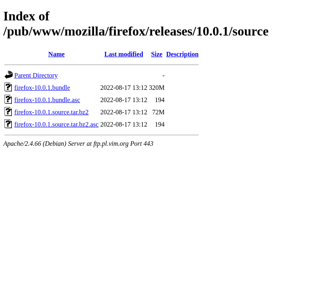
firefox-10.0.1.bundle (42, 87)
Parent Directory (36, 75)
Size (157, 54)
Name (56, 54)
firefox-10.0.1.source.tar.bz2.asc (56, 124)
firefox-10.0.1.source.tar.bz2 (51, 112)
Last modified (123, 54)
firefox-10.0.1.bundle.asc (47, 99)
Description (182, 54)
